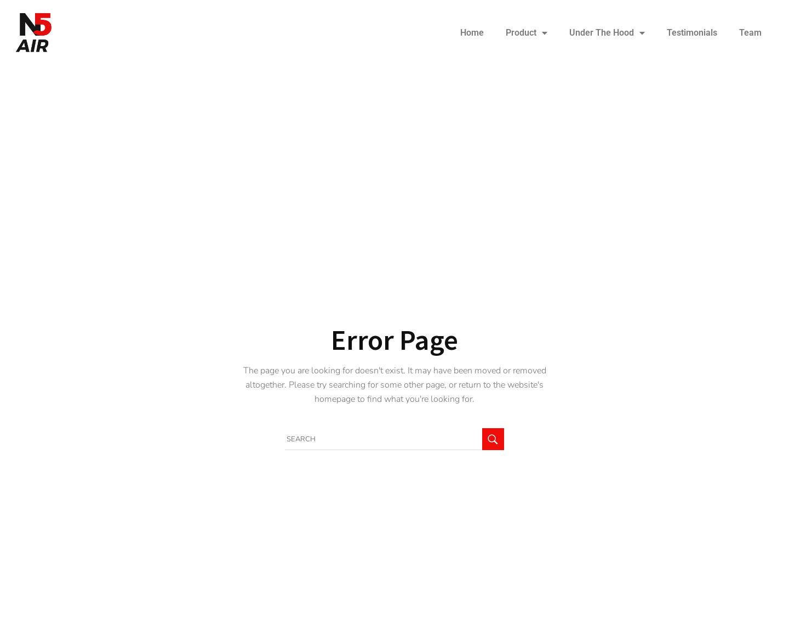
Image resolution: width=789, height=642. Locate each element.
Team (750, 32)
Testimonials (692, 32)
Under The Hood (607, 33)
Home (472, 32)
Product (526, 33)
